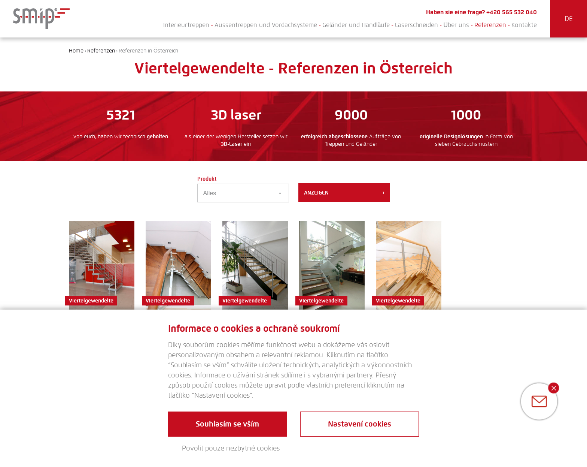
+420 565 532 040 (511, 12)
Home (76, 51)
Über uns (456, 24)
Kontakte (524, 24)
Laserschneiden (416, 24)
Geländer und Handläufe (356, 24)
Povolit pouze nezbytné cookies (231, 448)
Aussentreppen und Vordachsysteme (266, 24)
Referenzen (490, 24)
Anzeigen (344, 192)
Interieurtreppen (186, 24)
